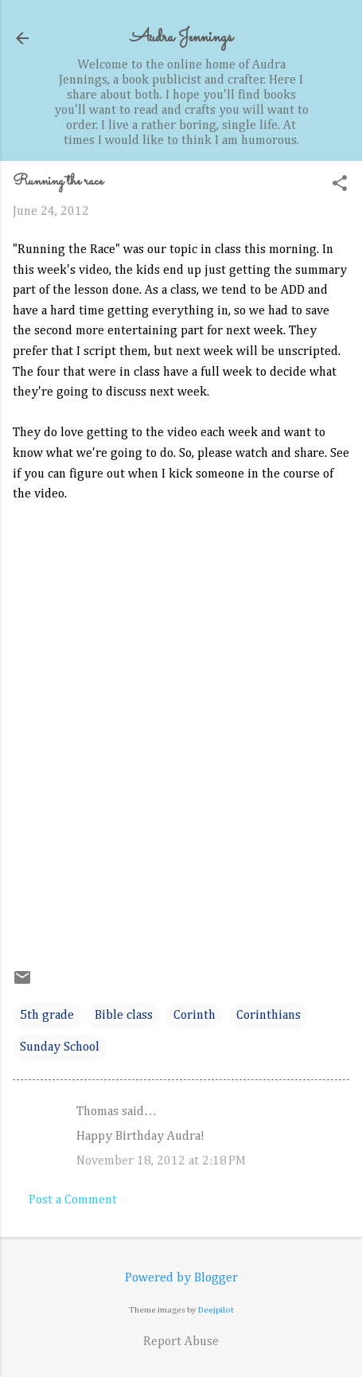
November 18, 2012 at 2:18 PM (161, 1161)
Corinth (194, 1015)
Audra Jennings (181, 38)
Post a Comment (73, 1200)
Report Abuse (181, 1342)
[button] (339, 185)
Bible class (124, 1015)
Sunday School (59, 1047)
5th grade (47, 1015)
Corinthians (268, 1015)
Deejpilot (216, 1309)
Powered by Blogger (181, 1278)
